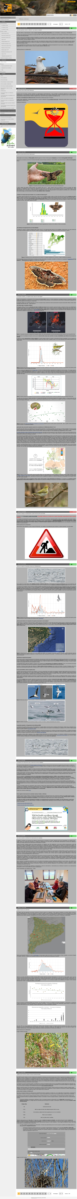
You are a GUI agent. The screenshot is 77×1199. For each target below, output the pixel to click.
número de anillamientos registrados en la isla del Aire (34, 423)
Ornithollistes (41, 618)
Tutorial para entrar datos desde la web (24, 803)
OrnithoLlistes (36, 955)
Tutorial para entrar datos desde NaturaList (25, 804)
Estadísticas (70, 259)
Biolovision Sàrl (34, 1197)
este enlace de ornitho (32, 728)
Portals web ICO (71, 1)
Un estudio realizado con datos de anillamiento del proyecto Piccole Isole (29, 432)
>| (45, 24)
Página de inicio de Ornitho (5, 17)
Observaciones (3, 23)
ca (70, 15)
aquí (30, 790)
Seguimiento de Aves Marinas (62, 735)
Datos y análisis (3, 31)
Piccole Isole (35, 370)
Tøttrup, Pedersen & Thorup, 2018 (24, 475)
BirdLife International (41, 732)
